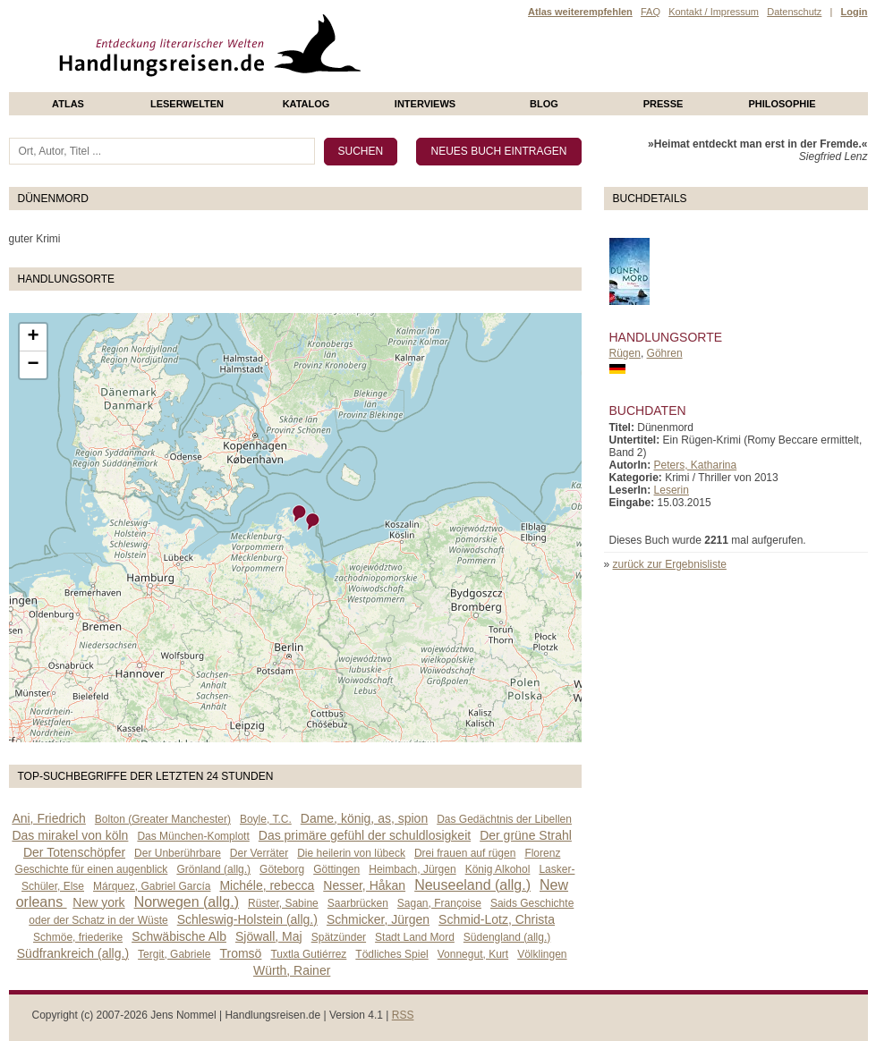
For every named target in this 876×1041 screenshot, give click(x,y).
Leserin (671, 490)
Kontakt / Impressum (713, 11)
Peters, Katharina (695, 465)
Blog (544, 103)
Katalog (306, 103)
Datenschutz (794, 11)
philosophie (781, 103)
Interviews (425, 103)
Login (854, 11)
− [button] (32, 364)
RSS (403, 1015)
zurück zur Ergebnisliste (670, 564)
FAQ (650, 11)
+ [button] (32, 337)
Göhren (665, 353)
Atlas (68, 103)
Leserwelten (187, 103)
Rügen (625, 353)
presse (663, 103)
